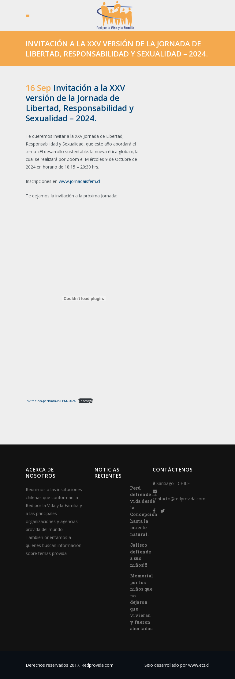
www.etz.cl (198, 665)
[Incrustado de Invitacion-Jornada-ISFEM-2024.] (84, 298)
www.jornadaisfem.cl (79, 181)
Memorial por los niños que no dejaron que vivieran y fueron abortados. (142, 602)
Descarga (85, 400)
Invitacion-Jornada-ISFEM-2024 (51, 400)
